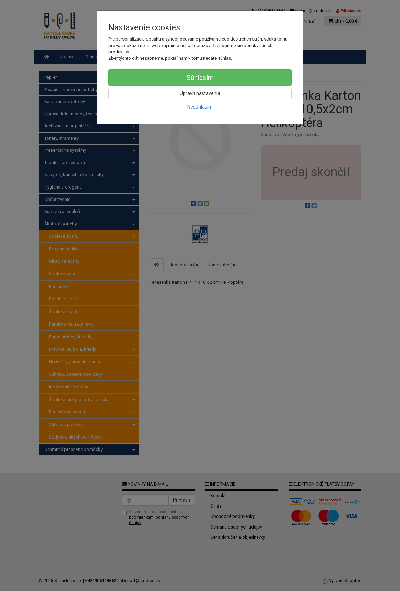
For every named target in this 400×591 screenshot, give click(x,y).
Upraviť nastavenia (200, 93)
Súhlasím (200, 77)
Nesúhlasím (200, 107)
